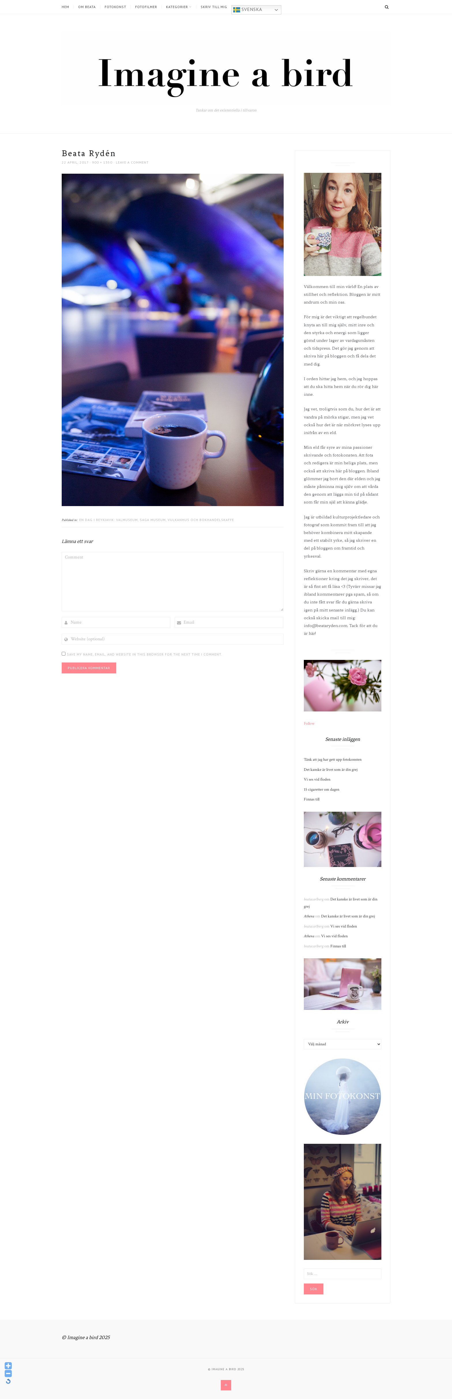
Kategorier (177, 7)
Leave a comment (132, 162)
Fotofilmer (146, 7)
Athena (309, 916)
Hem (65, 7)
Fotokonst (115, 7)
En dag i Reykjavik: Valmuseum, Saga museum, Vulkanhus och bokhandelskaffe (156, 520)
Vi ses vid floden (317, 779)
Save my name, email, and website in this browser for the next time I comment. (144, 654)
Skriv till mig (214, 7)
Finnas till (311, 799)
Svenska (247, 9)
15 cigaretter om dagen (321, 789)
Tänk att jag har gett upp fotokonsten (332, 759)
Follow (309, 723)
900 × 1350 (102, 162)
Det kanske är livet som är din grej (331, 769)
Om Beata (87, 7)
